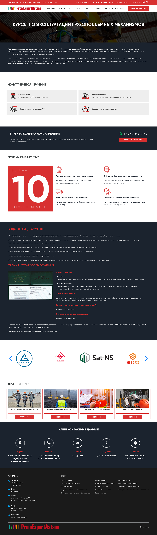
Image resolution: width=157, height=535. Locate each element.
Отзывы (97, 8)
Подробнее (24, 417)
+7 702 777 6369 (16, 485)
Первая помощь (100, 480)
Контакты (119, 8)
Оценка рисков (100, 493)
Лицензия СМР (66, 487)
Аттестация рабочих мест (70, 483)
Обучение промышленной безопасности (76, 493)
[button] (146, 358)
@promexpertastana (106, 456)
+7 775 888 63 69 (134, 134)
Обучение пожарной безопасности (74, 490)
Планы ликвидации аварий (127, 483)
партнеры (108, 8)
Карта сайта (144, 527)
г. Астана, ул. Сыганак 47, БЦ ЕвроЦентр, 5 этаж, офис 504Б (32, 2)
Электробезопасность (103, 490)
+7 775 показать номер (98, 2)
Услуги (62, 8)
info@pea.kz (77, 456)
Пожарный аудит (124, 480)
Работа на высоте (101, 487)
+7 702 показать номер (49, 459)
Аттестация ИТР (67, 480)
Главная (51, 8)
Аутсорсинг (74, 8)
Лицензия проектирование (104, 483)
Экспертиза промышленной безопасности (133, 490)
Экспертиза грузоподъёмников (129, 487)
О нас (86, 8)
